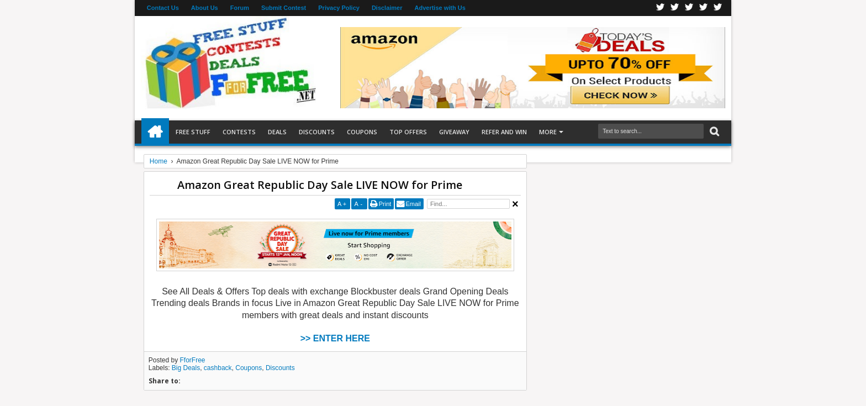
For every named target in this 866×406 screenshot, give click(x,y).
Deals (277, 132)
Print (385, 204)
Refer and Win (504, 132)
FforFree (192, 360)
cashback (218, 368)
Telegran (689, 8)
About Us (204, 7)
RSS (703, 8)
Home (155, 132)
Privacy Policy (339, 7)
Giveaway (454, 132)
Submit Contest (283, 7)
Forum (239, 7)
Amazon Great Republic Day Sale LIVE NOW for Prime (319, 184)
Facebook (660, 8)
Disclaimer (387, 7)
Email (413, 204)
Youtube (718, 8)
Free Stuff (193, 132)
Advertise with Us (440, 7)
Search (713, 132)
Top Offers (408, 132)
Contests (239, 132)
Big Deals (186, 368)
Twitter (675, 8)
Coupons (362, 132)
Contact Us (163, 7)
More (548, 132)
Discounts (317, 132)
